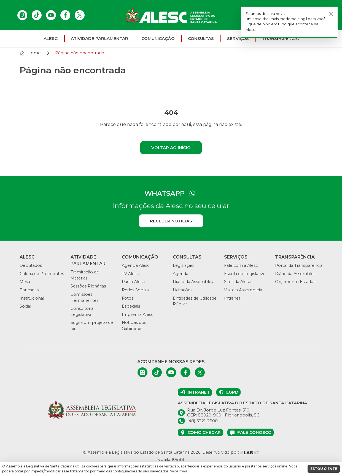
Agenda (180, 273)
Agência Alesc (135, 265)
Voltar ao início (171, 147)
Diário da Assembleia (193, 281)
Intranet (232, 298)
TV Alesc (130, 273)
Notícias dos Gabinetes (134, 325)
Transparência (280, 38)
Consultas (201, 38)
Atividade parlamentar (99, 38)
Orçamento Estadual (296, 281)
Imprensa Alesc (137, 314)
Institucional (32, 298)
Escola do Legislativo (245, 273)
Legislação (183, 265)
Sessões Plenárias (88, 286)
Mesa (25, 281)
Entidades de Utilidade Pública (195, 301)
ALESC (51, 38)
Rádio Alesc (133, 281)
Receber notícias (171, 221)
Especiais (131, 306)
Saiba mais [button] (178, 471)
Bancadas (29, 289)
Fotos (127, 298)
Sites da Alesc (237, 281)
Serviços (238, 38)
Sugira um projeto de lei (92, 325)
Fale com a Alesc (241, 265)
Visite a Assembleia (243, 289)
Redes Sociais (135, 289)
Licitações (182, 289)
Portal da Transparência (298, 265)
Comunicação (158, 38)
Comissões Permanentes (84, 297)
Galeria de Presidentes (42, 273)
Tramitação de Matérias (85, 275)
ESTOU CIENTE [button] (323, 469)
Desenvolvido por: (230, 452)
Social (25, 306)
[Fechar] (331, 14)
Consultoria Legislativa (82, 311)
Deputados (31, 265)
